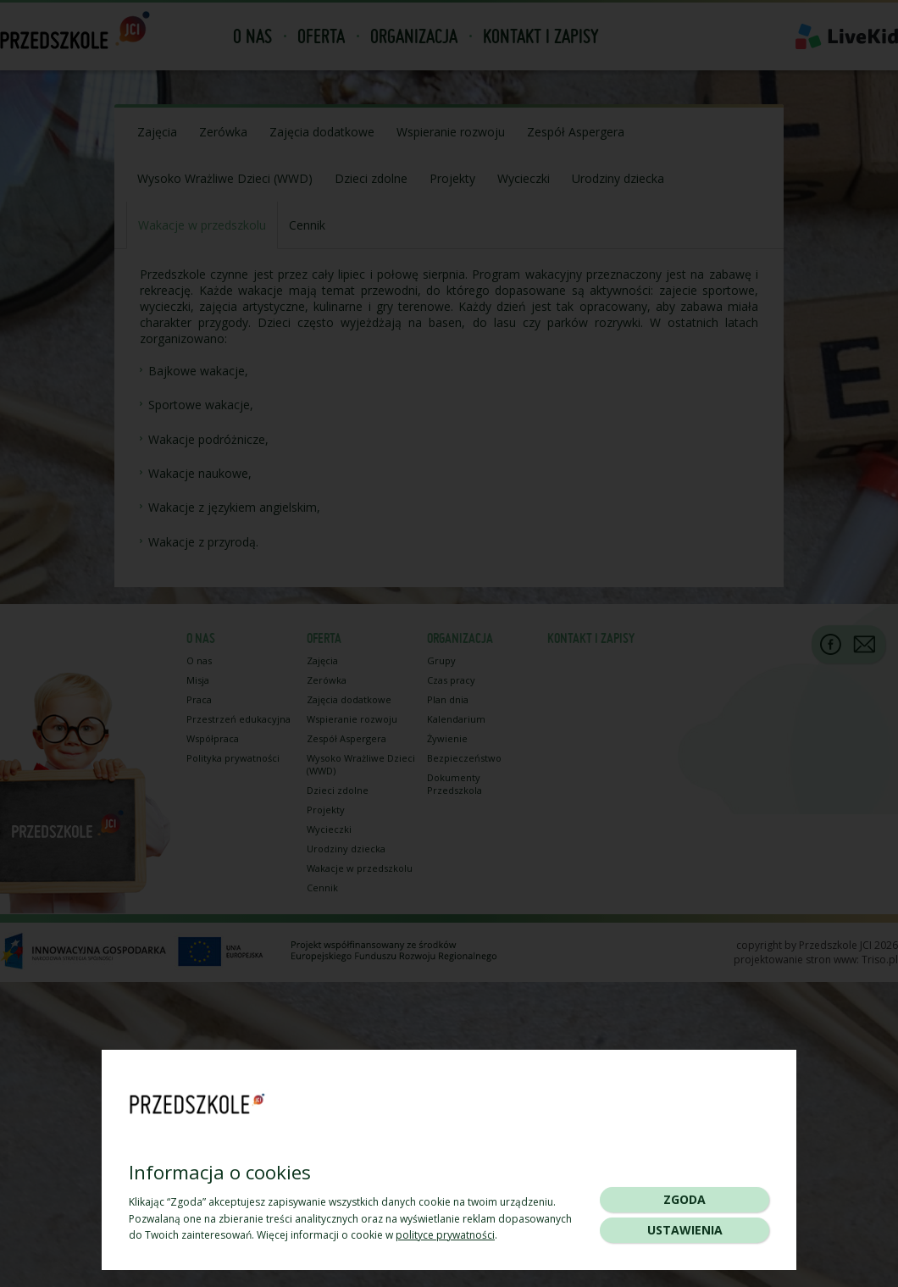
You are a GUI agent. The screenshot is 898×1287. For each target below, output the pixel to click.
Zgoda (684, 1199)
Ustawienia (685, 1230)
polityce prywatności (445, 1235)
